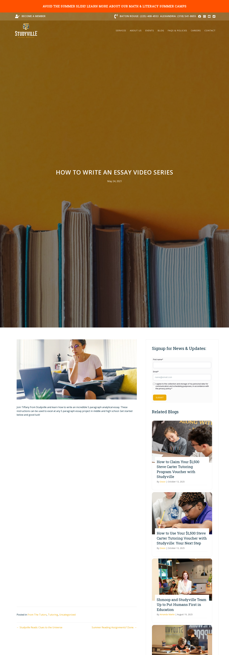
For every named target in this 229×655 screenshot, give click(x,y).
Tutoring (53, 614)
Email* (156, 372)
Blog (161, 30)
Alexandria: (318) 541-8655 (178, 16)
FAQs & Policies (177, 30)
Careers (196, 30)
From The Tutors (37, 614)
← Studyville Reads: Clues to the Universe (39, 627)
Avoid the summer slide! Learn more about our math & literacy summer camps (114, 6)
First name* (158, 359)
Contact (210, 30)
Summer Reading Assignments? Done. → (114, 627)
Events (149, 30)
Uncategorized (67, 614)
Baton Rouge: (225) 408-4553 (139, 16)
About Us (136, 30)
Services (121, 30)
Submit (160, 397)
